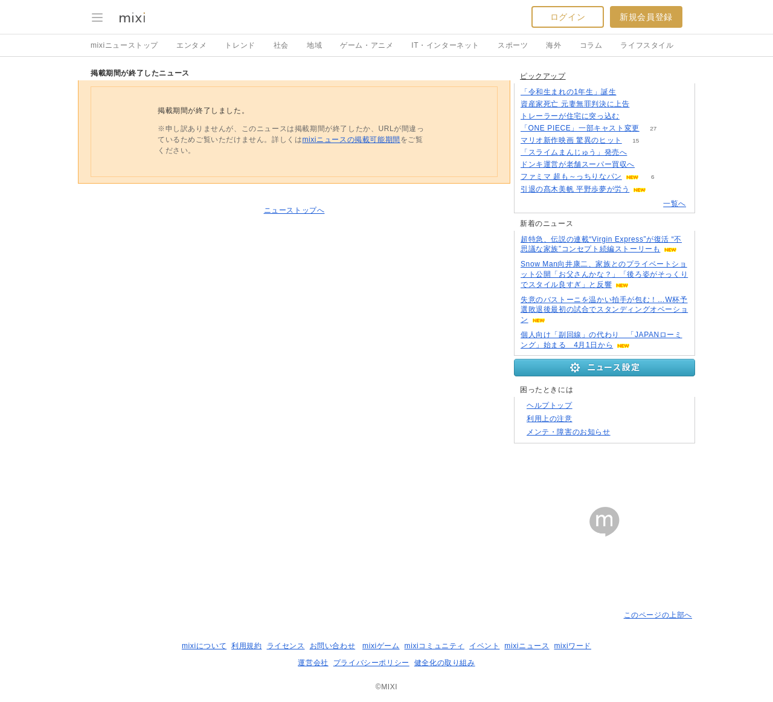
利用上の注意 (550, 418)
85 (630, 92)
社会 (281, 45)
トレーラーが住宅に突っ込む (570, 116)
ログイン (567, 17)
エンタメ (191, 45)
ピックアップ (543, 76)
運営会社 (313, 663)
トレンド (240, 45)
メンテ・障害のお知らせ (569, 432)
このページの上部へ (658, 615)
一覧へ (674, 203)
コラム (591, 45)
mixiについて (204, 646)
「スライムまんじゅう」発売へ (574, 152)
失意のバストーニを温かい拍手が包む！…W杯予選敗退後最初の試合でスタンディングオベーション (604, 309)
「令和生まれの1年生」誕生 (568, 92)
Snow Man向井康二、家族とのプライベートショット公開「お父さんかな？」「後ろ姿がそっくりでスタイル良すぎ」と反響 (604, 274)
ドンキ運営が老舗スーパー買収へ (578, 164)
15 (635, 140)
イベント (484, 646)
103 (649, 164)
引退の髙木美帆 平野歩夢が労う (575, 189)
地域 (314, 45)
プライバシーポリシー (371, 663)
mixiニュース (526, 646)
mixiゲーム (381, 646)
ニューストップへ (294, 210)
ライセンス (286, 646)
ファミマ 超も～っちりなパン (571, 176)
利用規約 (246, 646)
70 (633, 116)
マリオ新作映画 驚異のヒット (571, 140)
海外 (553, 45)
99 (641, 152)
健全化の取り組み (444, 663)
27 (653, 128)
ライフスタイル (646, 45)
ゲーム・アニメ (366, 45)
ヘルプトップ (550, 405)
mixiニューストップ (124, 45)
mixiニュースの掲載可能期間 (351, 139)
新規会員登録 (646, 17)
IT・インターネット (445, 45)
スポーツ (513, 45)
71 (643, 104)
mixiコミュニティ (434, 646)
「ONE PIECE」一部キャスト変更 (580, 128)
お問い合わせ (333, 646)
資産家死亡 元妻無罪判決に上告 (575, 104)
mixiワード (572, 646)
